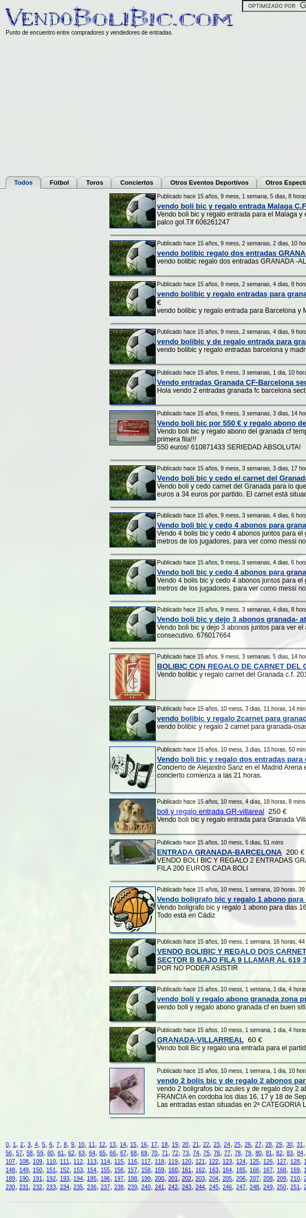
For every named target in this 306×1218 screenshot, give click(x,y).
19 (175, 1144)
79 (248, 1153)
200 (159, 1178)
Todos (23, 182)
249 (268, 1187)
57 (19, 1153)
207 (255, 1178)
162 (200, 1170)
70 (154, 1153)
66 (113, 1153)
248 (255, 1187)
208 (268, 1178)
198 (132, 1178)
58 (30, 1153)
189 (10, 1178)
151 (51, 1170)
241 (159, 1187)
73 (185, 1153)
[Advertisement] (51, 363)
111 (65, 1161)
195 (92, 1178)
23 (217, 1144)
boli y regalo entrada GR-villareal (210, 811)
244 (200, 1187)
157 (132, 1170)
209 (281, 1178)
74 (196, 1153)
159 (159, 1170)
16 (144, 1144)
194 (78, 1178)
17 (154, 1144)
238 (119, 1187)
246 (227, 1187)
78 (238, 1153)
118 (159, 1161)
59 (40, 1153)
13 (112, 1144)
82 (279, 1153)
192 (51, 1178)
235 (78, 1187)
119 (173, 1161)
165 (241, 1170)
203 (200, 1178)
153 (78, 1170)
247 (241, 1187)
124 (241, 1161)
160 (173, 1170)
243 (187, 1187)
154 (92, 1170)
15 (133, 1144)
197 (119, 1178)
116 (132, 1161)
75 (206, 1153)
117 (146, 1161)
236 (92, 1187)
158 (146, 1170)
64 (92, 1153)
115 (119, 1161)
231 (24, 1187)
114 (105, 1161)
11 (91, 1144)
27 (258, 1144)
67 (123, 1153)
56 (9, 1153)
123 (227, 1161)
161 (187, 1170)
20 (185, 1144)
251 (295, 1187)
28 (268, 1144)
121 (200, 1161)
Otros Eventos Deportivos (210, 182)
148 (10, 1170)
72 (175, 1153)
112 (78, 1161)
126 (268, 1161)
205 (227, 1178)
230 (10, 1187)
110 (51, 1161)
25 (237, 1144)
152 (65, 1170)
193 (65, 1178)
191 (37, 1178)
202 (187, 1178)
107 (10, 1161)
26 (248, 1144)
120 (187, 1161)
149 (24, 1170)
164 (227, 1170)
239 (132, 1187)
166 (255, 1170)
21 (196, 1144)
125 (255, 1161)
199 (146, 1178)
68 (133, 1153)
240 (146, 1187)
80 (259, 1153)
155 (105, 1170)
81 (269, 1153)
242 (173, 1187)
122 (214, 1161)
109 (37, 1161)
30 (289, 1144)
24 (227, 1144)
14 (123, 1144)
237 (105, 1187)
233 (51, 1187)
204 (214, 1178)
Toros (94, 182)
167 (268, 1170)
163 (214, 1170)
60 (50, 1153)
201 (173, 1178)
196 (105, 1178)
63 (82, 1153)
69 (144, 1153)
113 (92, 1161)
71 (165, 1153)
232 (37, 1187)
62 (71, 1153)
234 (65, 1187)
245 (214, 1187)
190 (24, 1178)
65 (102, 1153)
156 (119, 1170)
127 (281, 1161)
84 (300, 1153)
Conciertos (136, 182)
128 (295, 1161)
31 (300, 1144)
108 (24, 1161)
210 (295, 1178)
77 (227, 1153)
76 (217, 1153)
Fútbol (59, 182)
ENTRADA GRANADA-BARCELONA (219, 852)
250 (281, 1187)
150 (37, 1170)
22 (206, 1144)
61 (61, 1153)
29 (279, 1144)
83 (290, 1153)
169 (295, 1170)
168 (281, 1170)
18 (165, 1144)
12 (102, 1144)
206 (241, 1178)
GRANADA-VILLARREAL (200, 1039)
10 (81, 1144)
